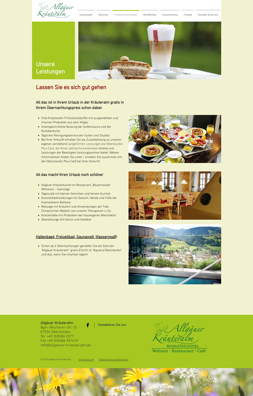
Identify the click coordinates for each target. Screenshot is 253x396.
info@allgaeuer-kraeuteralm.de (66, 345)
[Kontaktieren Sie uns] (112, 325)
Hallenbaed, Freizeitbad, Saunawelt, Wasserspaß (76, 237)
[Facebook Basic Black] (87, 325)
